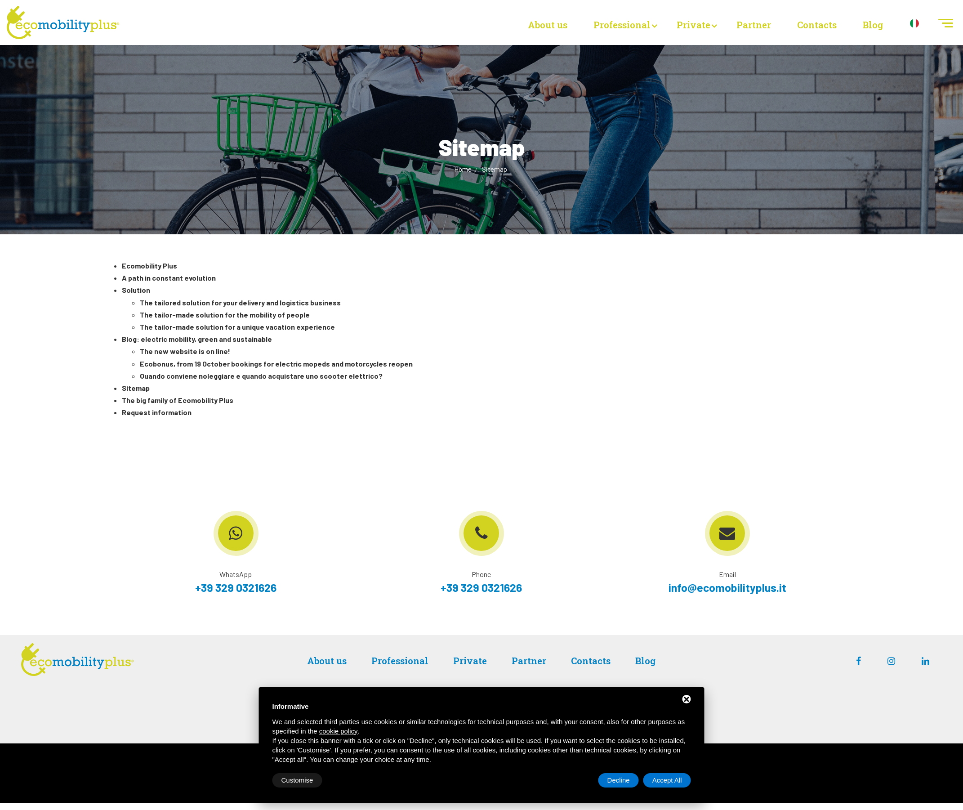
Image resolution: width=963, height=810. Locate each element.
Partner (753, 25)
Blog (873, 25)
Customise (297, 780)
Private (693, 25)
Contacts (817, 25)
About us (547, 25)
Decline (618, 780)
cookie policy (338, 731)
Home (463, 169)
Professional (622, 25)
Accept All (667, 780)
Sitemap (494, 169)
